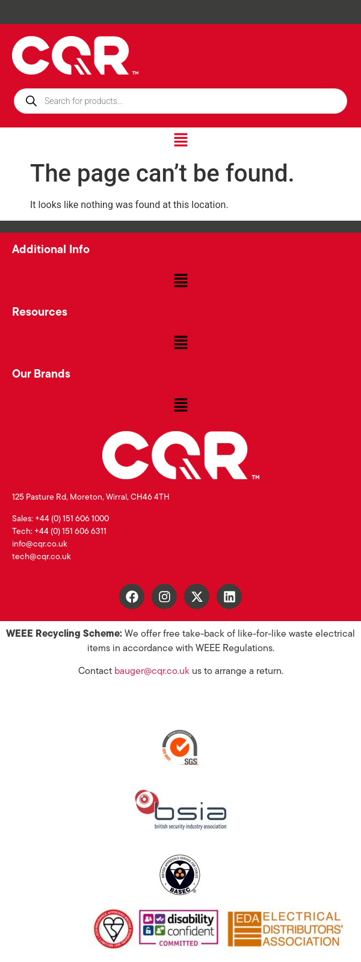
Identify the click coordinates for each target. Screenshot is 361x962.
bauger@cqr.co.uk (152, 671)
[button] (180, 140)
